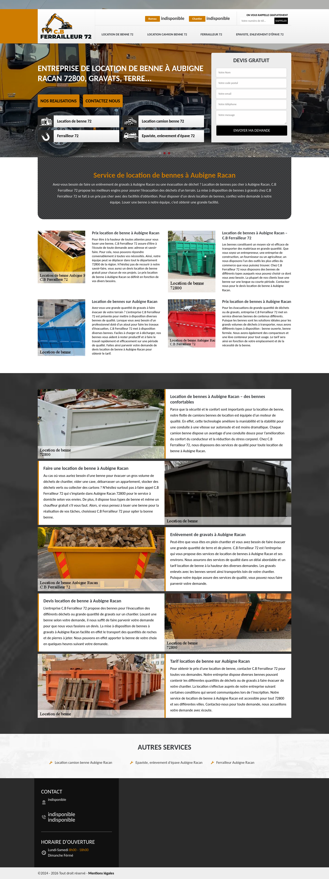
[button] (160, 153)
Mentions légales (101, 873)
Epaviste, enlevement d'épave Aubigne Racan (168, 762)
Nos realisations (58, 101)
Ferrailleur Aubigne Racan (235, 762)
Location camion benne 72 (167, 34)
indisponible (164, 18)
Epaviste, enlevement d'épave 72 (260, 34)
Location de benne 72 (117, 34)
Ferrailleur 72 (211, 34)
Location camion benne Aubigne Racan (83, 762)
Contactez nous (103, 101)
